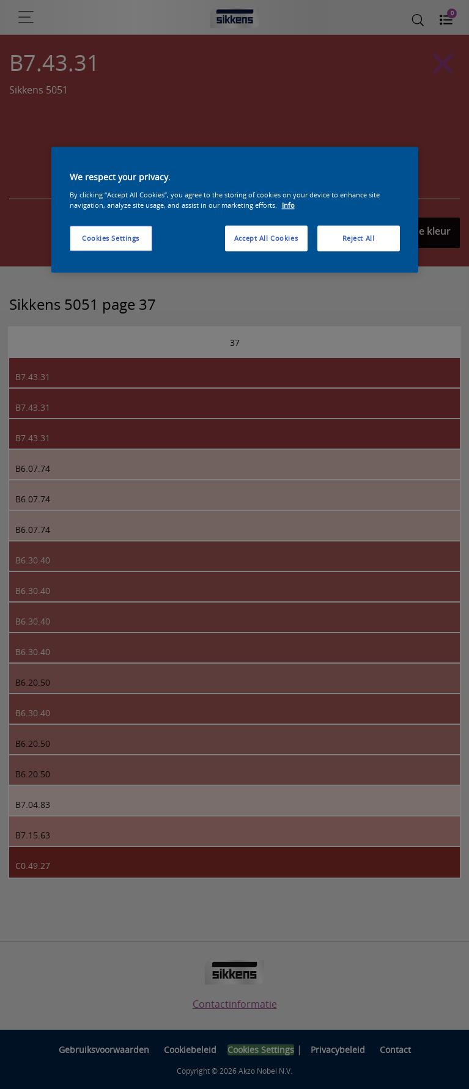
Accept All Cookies (266, 238)
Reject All (358, 238)
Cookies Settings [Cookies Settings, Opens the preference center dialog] (110, 238)
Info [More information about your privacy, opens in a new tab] (288, 205)
